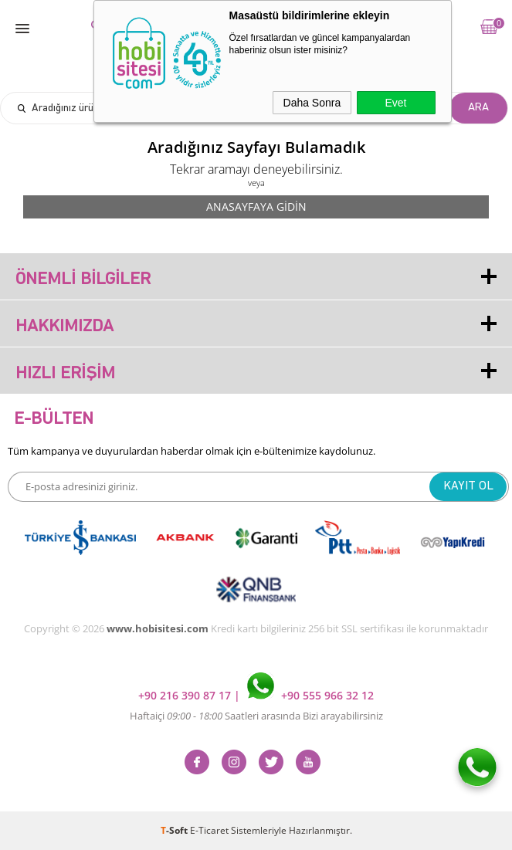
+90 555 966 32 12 (310, 695)
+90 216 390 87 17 (186, 695)
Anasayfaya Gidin (256, 206)
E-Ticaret (209, 830)
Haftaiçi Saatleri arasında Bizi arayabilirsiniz (256, 716)
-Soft (175, 830)
